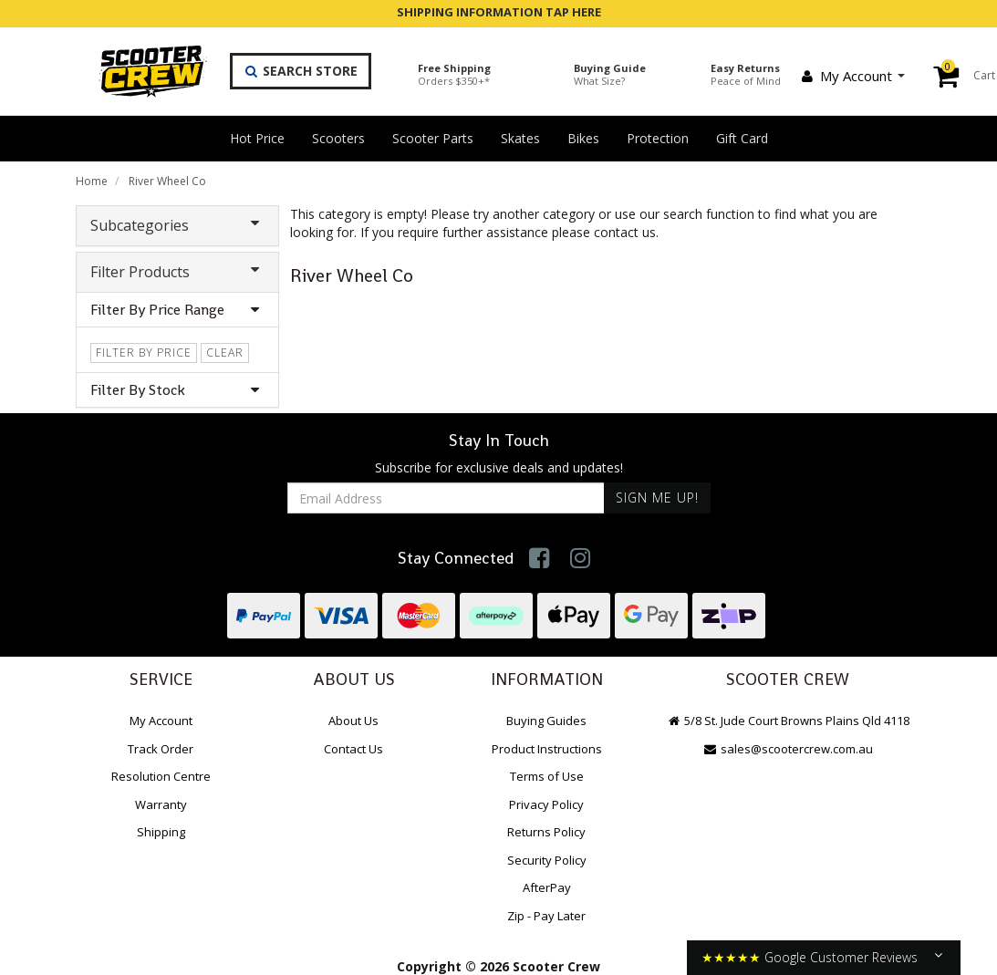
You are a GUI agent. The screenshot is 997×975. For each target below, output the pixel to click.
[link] (539, 558)
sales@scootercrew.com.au (788, 749)
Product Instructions (547, 749)
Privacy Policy (546, 804)
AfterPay (547, 887)
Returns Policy (546, 832)
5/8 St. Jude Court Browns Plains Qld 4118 (788, 720)
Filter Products (177, 272)
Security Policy (547, 860)
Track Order (160, 749)
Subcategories (177, 225)
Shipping (161, 832)
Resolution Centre (161, 776)
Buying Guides (546, 720)
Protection (658, 138)
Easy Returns (746, 74)
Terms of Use (547, 776)
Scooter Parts (432, 138)
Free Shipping (454, 74)
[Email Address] (446, 497)
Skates (520, 138)
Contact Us (353, 749)
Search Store (301, 70)
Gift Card (742, 138)
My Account (852, 76)
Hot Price (257, 138)
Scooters (338, 138)
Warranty (161, 804)
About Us (353, 720)
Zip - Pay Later (546, 916)
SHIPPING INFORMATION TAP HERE (499, 12)
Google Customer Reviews (841, 957)
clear (225, 352)
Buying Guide (610, 74)
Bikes (583, 138)
